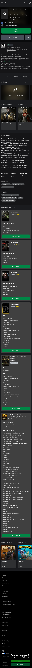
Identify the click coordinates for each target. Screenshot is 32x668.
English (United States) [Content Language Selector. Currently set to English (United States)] (9, 650)
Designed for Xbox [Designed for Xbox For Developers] (6, 646)
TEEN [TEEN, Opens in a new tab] (10, 44)
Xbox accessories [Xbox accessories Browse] (5, 585)
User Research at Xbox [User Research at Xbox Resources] (6, 606)
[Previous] (25, 82)
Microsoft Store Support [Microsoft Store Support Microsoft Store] (7, 617)
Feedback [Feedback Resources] (4, 598)
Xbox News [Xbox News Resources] (4, 593)
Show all (20, 104)
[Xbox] (4, 6)
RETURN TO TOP (16, 409)
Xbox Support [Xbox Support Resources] (5, 596)
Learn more (7, 61)
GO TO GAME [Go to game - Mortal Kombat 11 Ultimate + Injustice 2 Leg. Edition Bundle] (16, 535)
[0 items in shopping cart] (25, 2)
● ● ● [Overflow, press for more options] (28, 37)
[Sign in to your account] (29, 2)
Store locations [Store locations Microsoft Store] (5, 625)
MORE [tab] (25, 76)
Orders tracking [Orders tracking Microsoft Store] (5, 622)
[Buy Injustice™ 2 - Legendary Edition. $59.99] (16, 31)
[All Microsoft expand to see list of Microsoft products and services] (2, 2)
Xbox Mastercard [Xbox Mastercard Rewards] (5, 635)
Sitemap (3, 659)
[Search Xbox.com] (6, 2)
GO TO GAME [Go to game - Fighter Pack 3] (16, 236)
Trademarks (4, 662)
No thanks (20, 664)
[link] (8, 118)
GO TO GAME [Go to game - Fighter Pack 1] (16, 298)
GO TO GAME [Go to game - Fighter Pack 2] (16, 266)
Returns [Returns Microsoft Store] (3, 619)
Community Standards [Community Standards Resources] (6, 601)
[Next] (29, 82)
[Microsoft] (16, 1)
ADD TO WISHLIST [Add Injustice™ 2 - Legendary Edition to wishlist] (12, 37)
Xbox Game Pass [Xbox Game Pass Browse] (5, 583)
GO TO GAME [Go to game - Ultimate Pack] (16, 350)
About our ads (5, 665)
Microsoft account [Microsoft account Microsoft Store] (5, 614)
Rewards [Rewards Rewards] (4, 633)
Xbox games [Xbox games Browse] (4, 580)
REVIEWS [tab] (16, 76)
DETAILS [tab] (7, 76)
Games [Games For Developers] (3, 643)
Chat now (20, 661)
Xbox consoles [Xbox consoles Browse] (5, 577)
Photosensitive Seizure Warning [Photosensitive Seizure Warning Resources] (8, 604)
